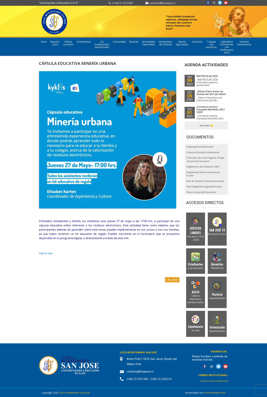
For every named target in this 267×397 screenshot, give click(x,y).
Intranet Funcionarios (244, 43)
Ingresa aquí (45, 253)
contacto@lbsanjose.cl (162, 3)
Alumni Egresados (182, 43)
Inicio (44, 41)
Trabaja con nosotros (211, 44)
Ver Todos (206, 125)
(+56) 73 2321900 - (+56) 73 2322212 (149, 379)
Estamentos (84, 41)
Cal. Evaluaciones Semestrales (101, 44)
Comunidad (119, 41)
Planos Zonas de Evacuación (201, 192)
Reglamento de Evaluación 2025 (202, 166)
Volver (172, 279)
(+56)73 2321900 (122, 3)
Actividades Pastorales (148, 43)
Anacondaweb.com (214, 392)
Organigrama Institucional (199, 146)
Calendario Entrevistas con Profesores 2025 (226, 47)
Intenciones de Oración (165, 43)
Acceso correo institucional (214, 380)
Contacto (197, 41)
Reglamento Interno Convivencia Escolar (203, 174)
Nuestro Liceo (55, 43)
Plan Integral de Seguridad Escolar (204, 186)
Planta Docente (68, 43)
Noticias (133, 41)
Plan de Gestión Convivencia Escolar (205, 181)
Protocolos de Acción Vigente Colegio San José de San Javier (205, 159)
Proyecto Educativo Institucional (202, 152)
